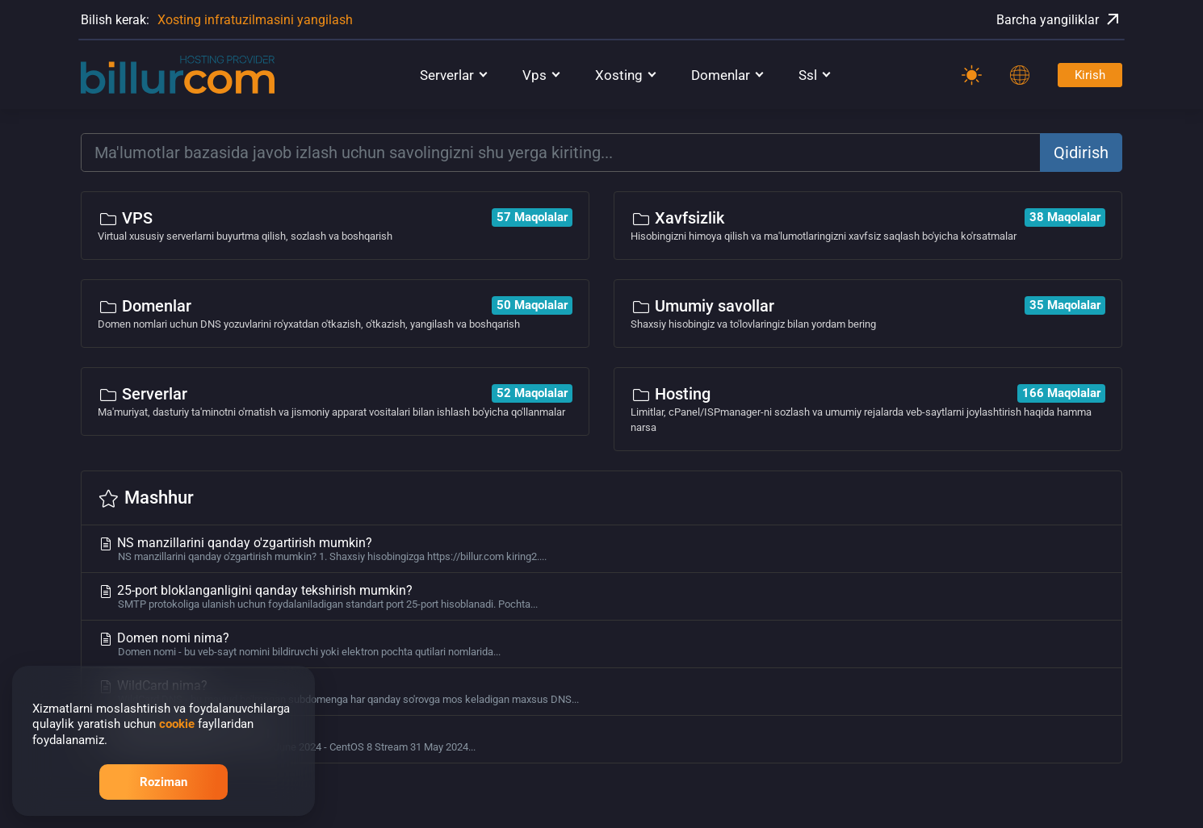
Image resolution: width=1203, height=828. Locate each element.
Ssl (808, 75)
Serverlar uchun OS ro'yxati (601, 739)
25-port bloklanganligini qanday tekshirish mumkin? (601, 596)
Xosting (619, 75)
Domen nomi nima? (601, 644)
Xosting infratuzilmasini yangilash (255, 19)
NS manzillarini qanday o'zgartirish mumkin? (601, 548)
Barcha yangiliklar (1059, 19)
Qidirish (1081, 152)
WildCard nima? (601, 691)
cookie (177, 724)
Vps (534, 75)
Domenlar (720, 75)
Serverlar (447, 75)
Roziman (163, 782)
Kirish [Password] (1090, 75)
